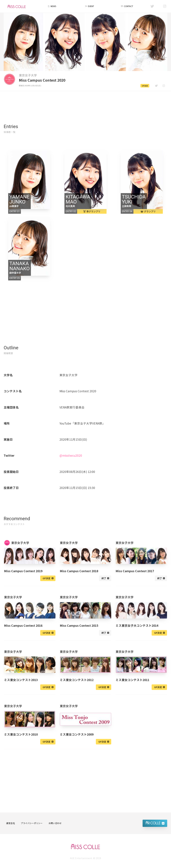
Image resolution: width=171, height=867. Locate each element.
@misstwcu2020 (70, 455)
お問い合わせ (55, 823)
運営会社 (10, 823)
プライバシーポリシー (32, 823)
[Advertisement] (85, 100)
